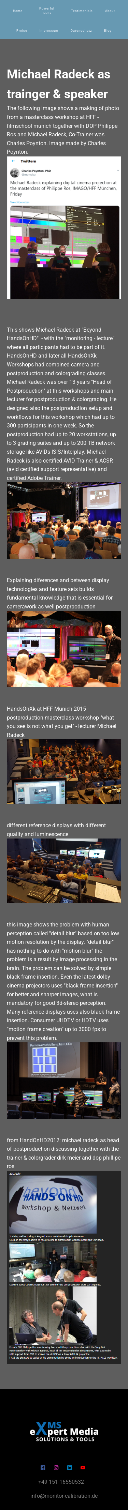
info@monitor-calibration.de (64, 1496)
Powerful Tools (46, 11)
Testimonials (82, 11)
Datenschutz (81, 30)
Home (18, 11)
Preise (21, 30)
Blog (108, 30)
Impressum (49, 30)
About (110, 11)
